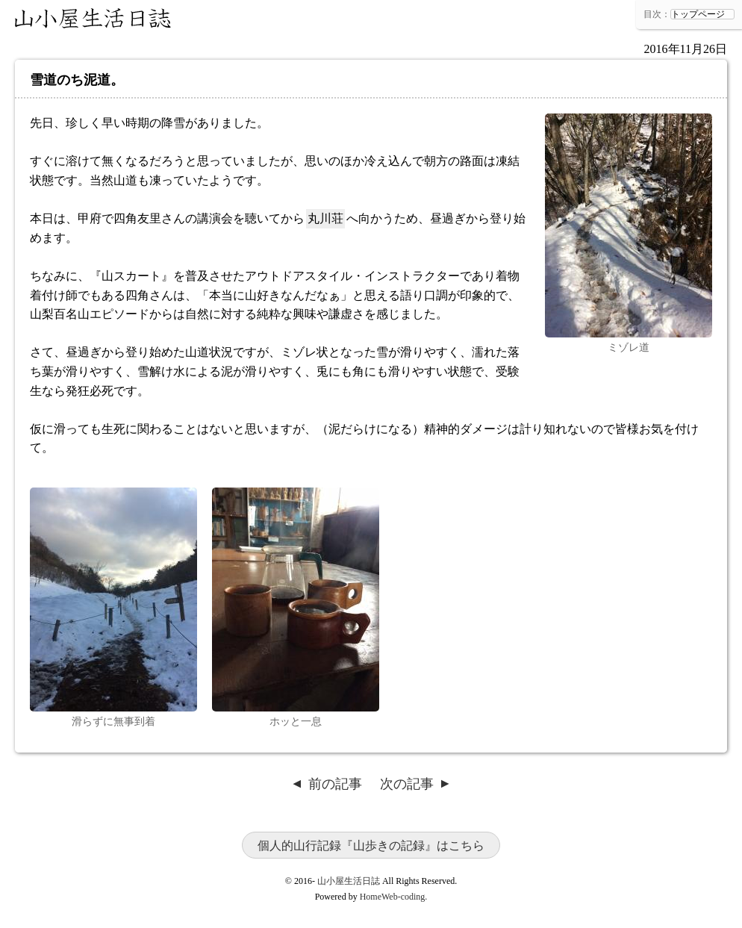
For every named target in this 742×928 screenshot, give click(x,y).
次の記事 (407, 784)
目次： (656, 14)
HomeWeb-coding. (394, 896)
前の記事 (335, 784)
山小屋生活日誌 (93, 18)
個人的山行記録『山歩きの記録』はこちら (371, 845)
